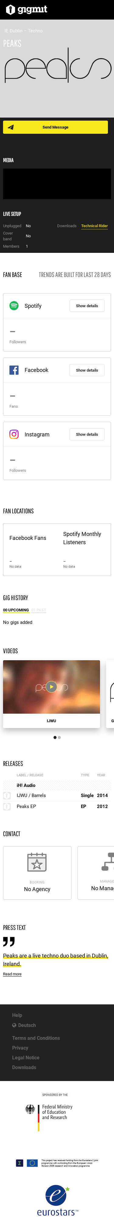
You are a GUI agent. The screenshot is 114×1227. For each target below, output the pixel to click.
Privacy (20, 1048)
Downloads (24, 1067)
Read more (12, 974)
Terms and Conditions (36, 1038)
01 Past (38, 610)
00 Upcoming (16, 610)
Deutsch (27, 1025)
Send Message (55, 127)
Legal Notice (26, 1058)
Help (17, 1015)
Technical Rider (94, 226)
